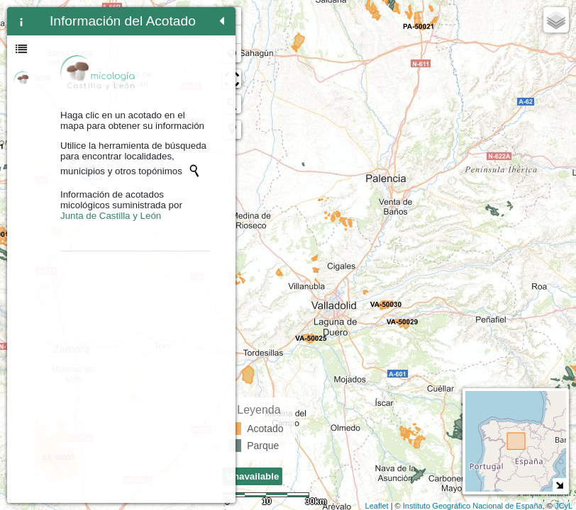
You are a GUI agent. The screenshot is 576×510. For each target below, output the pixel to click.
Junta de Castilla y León (110, 235)
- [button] (240, 34)
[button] (240, 129)
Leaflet (377, 506)
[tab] (21, 21)
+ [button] (240, 16)
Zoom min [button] (240, 53)
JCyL (563, 506)
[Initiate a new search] (115, 189)
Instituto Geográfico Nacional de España (473, 506)
